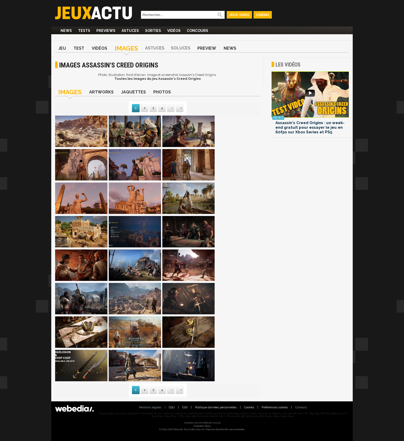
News (66, 31)
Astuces (130, 31)
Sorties (153, 31)
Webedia (216, 422)
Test (78, 48)
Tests (84, 31)
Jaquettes (133, 92)
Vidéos (174, 31)
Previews (105, 31)
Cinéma (262, 15)
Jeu (62, 48)
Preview (206, 48)
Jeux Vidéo (239, 15)
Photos (162, 92)
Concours (197, 31)
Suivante (167, 108)
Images (126, 48)
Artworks (101, 92)
